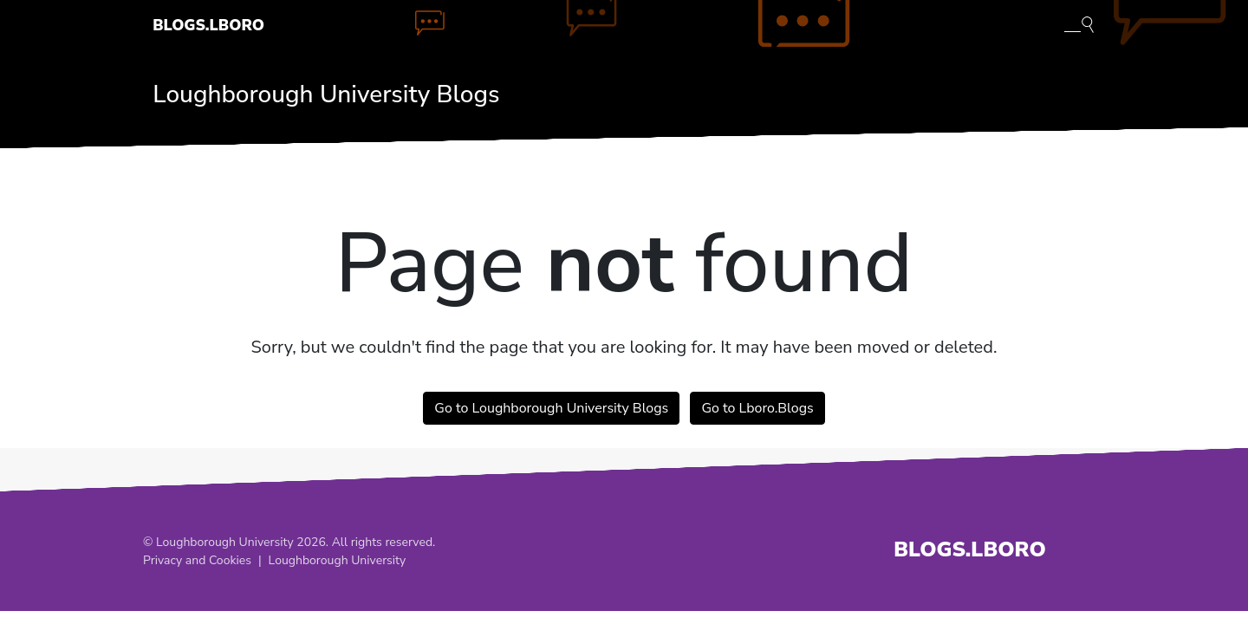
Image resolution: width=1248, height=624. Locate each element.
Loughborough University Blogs (326, 94)
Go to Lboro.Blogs (757, 408)
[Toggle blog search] (1079, 23)
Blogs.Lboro (208, 25)
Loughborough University (337, 560)
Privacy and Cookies (197, 560)
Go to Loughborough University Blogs (551, 408)
